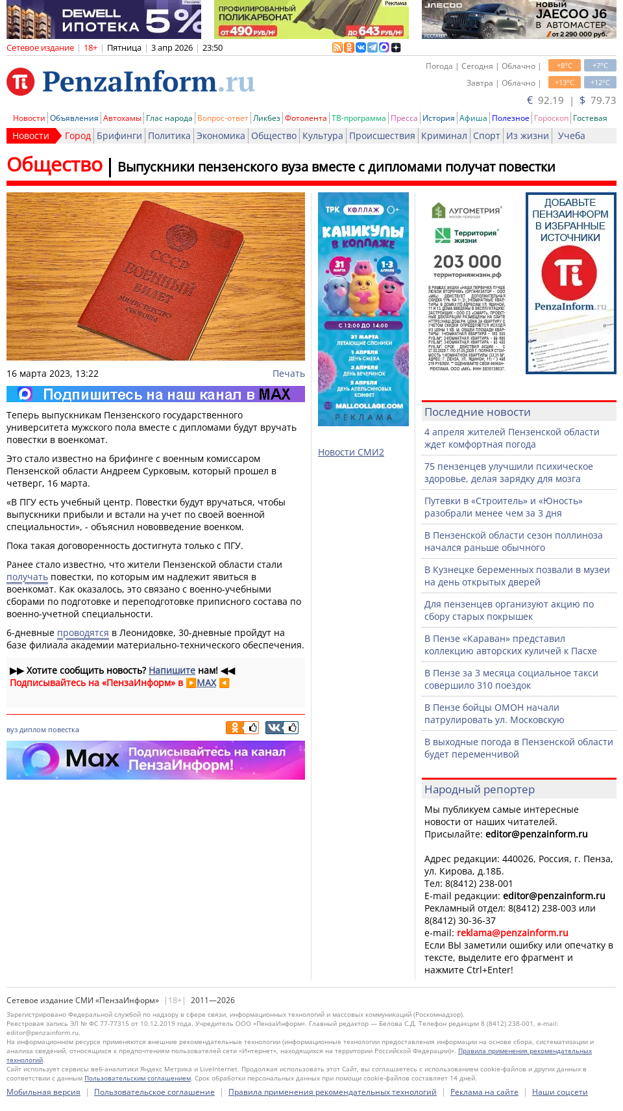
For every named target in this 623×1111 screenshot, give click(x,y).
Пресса (404, 117)
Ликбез (266, 117)
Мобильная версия (43, 1091)
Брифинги (119, 135)
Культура (322, 135)
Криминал (444, 135)
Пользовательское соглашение (154, 1091)
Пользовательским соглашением (137, 1077)
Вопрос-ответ (223, 117)
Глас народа (169, 117)
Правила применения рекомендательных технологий (332, 1091)
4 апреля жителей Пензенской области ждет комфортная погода (512, 438)
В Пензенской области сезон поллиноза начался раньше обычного (513, 541)
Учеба (571, 135)
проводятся (83, 632)
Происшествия (382, 135)
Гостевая (590, 117)
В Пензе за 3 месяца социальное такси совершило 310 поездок (511, 679)
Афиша (473, 117)
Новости (29, 117)
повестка (63, 729)
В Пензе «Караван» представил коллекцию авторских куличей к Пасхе (510, 644)
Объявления (74, 117)
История (438, 117)
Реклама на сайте (484, 1091)
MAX (206, 682)
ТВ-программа (359, 117)
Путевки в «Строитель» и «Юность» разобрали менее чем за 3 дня (503, 506)
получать (27, 576)
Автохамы (122, 117)
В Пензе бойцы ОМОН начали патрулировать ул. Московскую (494, 713)
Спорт (486, 135)
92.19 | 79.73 (572, 100)
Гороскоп (551, 117)
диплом (32, 729)
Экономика (221, 135)
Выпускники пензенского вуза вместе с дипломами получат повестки (336, 166)
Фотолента (306, 117)
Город (78, 135)
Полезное (511, 117)
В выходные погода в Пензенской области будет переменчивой (518, 747)
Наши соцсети (560, 1091)
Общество (274, 135)
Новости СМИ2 (351, 452)
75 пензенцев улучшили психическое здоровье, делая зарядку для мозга (508, 472)
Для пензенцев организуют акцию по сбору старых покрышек (509, 610)
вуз (12, 729)
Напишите (172, 670)
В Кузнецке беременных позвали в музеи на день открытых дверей (517, 575)
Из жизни (527, 135)
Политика (169, 135)
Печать (289, 373)
